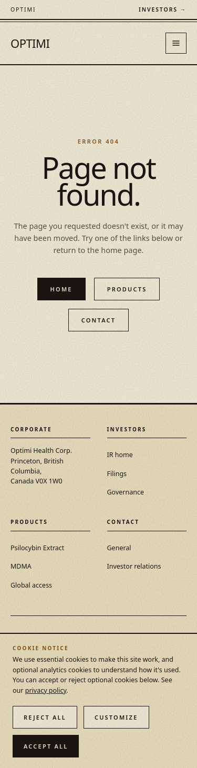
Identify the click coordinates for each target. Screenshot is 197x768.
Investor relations (134, 566)
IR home (120, 454)
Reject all (45, 717)
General (119, 547)
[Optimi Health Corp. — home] (23, 9)
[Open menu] (175, 43)
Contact (98, 320)
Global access (31, 585)
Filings (117, 473)
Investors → (162, 9)
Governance (125, 492)
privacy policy (46, 690)
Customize (116, 717)
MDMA (21, 566)
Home (61, 289)
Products (127, 289)
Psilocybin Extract (37, 547)
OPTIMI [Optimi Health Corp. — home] (30, 43)
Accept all (46, 746)
